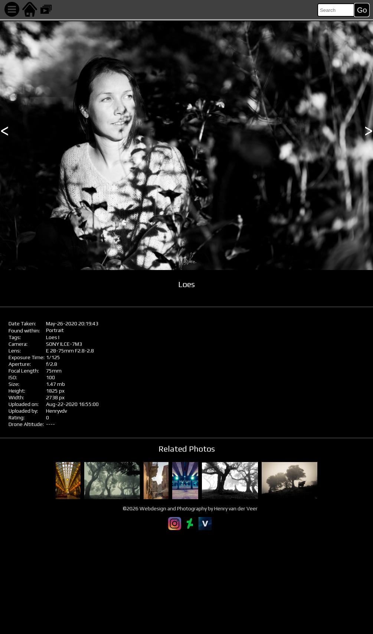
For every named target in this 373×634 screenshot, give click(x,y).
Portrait (55, 330)
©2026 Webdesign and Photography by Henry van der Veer (190, 508)
